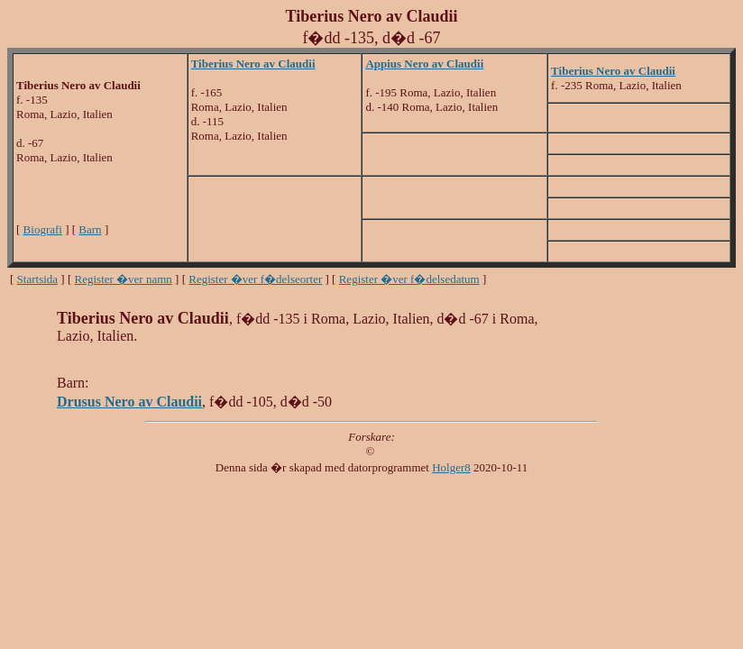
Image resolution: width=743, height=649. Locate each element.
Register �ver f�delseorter (255, 279)
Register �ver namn (123, 279)
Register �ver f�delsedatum (409, 279)
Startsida (38, 279)
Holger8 (451, 467)
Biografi (42, 229)
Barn (89, 229)
